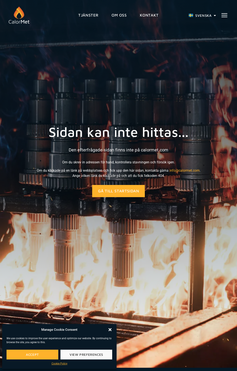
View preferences (86, 354)
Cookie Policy (59, 363)
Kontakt (149, 15)
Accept (32, 354)
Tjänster (88, 15)
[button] (110, 329)
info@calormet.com (184, 170)
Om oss (119, 15)
